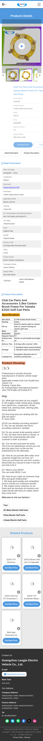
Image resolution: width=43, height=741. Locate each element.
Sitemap (27, 737)
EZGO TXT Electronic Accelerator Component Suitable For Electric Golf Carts (11, 561)
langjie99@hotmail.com (14, 674)
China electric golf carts (14, 515)
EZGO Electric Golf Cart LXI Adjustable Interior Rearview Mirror (32, 561)
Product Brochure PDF (11, 187)
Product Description (31, 153)
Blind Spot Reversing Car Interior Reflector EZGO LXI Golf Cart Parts (11, 634)
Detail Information (11, 153)
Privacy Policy (18, 737)
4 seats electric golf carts (14, 520)
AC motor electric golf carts (15, 510)
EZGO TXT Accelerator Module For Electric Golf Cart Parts (32, 597)
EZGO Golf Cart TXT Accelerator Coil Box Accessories (11, 597)
